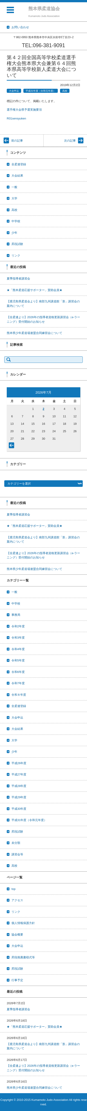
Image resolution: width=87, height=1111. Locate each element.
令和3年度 (18, 637)
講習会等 (17, 854)
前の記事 (17, 140)
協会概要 (17, 934)
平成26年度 (18, 763)
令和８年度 (18, 694)
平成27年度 (18, 774)
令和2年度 (18, 626)
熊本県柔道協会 (44, 8)
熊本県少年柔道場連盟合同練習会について (34, 333)
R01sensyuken (16, 118)
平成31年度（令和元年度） (41, 90)
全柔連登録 (18, 164)
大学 (14, 198)
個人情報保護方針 (23, 923)
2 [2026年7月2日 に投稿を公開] (43, 409)
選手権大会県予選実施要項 (24, 109)
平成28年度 (18, 786)
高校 (64, 90)
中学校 (15, 221)
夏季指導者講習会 (18, 278)
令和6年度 (18, 672)
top (13, 889)
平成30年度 (18, 808)
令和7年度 (18, 683)
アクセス (17, 900)
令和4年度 (18, 649)
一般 (14, 187)
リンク (15, 255)
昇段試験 (17, 244)
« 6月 (12, 446)
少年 (14, 232)
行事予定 (17, 980)
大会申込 (14, 90)
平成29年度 (18, 797)
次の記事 (70, 140)
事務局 (15, 614)
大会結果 (17, 175)
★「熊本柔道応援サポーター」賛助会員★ (34, 290)
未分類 (15, 843)
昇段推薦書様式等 (23, 957)
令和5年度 (18, 660)
